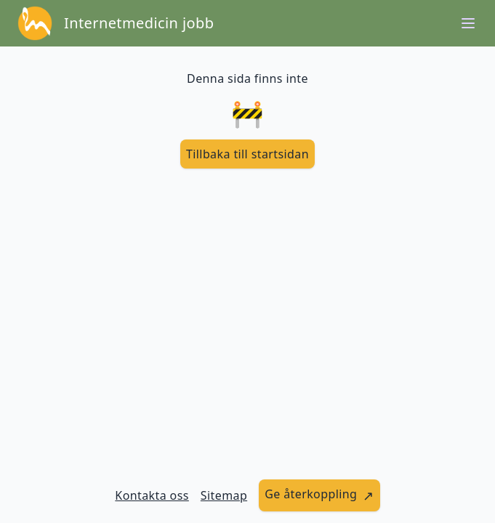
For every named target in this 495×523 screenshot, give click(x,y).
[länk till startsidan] (247, 154)
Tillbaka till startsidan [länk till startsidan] (247, 154)
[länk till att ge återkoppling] (319, 495)
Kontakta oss (152, 495)
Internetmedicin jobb (139, 23)
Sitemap (224, 495)
